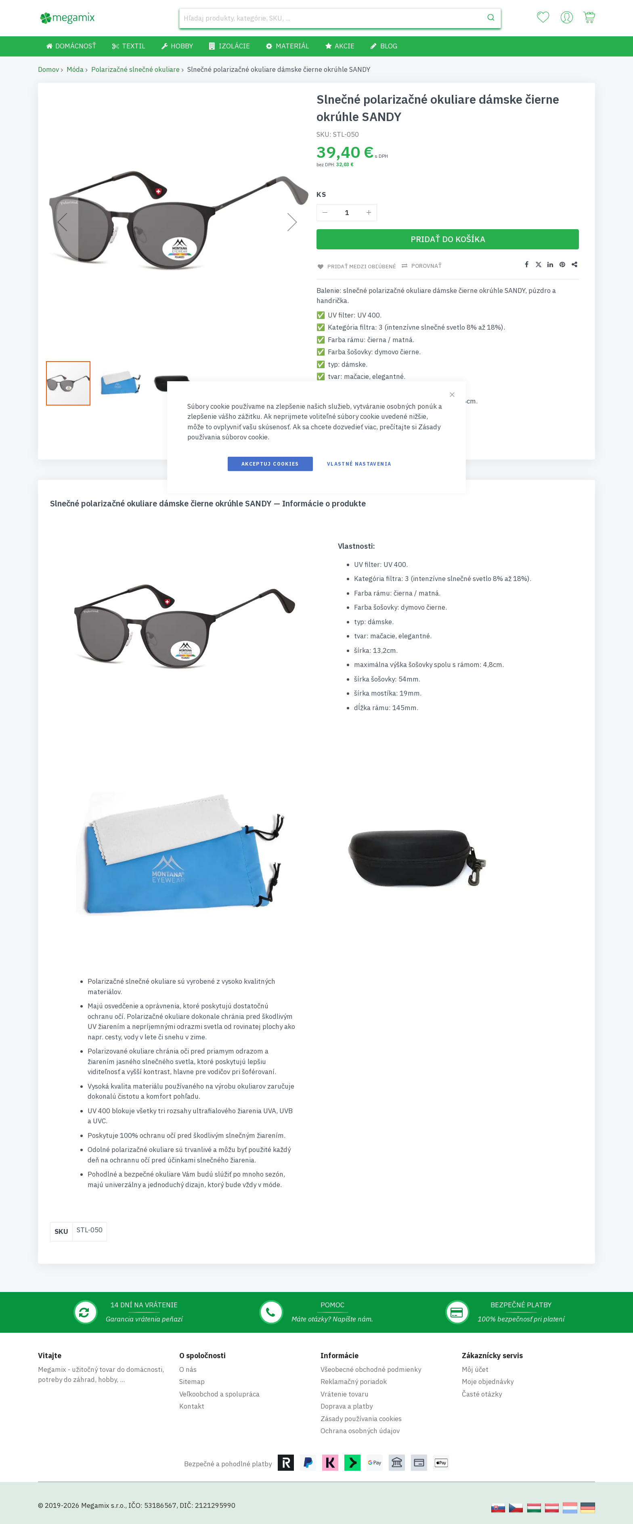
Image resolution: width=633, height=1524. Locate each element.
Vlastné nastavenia (359, 463)
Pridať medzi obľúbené (360, 266)
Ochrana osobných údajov (360, 1430)
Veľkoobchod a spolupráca (219, 1393)
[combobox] (340, 18)
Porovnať (426, 266)
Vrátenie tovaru (345, 1393)
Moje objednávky (488, 1381)
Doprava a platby (347, 1405)
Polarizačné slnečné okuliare (135, 69)
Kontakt (191, 1405)
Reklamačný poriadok (354, 1381)
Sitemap (192, 1381)
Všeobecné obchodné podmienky (371, 1369)
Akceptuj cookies (270, 463)
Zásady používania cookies (361, 1418)
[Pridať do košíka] (447, 239)
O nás (188, 1369)
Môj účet (475, 1369)
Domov (48, 69)
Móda (75, 69)
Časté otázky (482, 1393)
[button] (72, 383)
